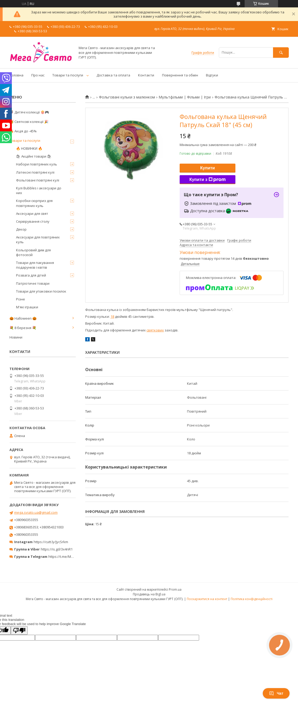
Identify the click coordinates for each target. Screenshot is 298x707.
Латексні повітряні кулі (35, 172)
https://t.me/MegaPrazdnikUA (72, 556)
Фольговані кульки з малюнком (127, 97)
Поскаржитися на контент (207, 599)
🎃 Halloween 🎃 (23, 318)
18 (112, 316)
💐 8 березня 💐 (22, 327)
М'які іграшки (27, 307)
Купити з (207, 179)
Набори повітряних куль (36, 164)
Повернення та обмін (180, 75)
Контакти (146, 75)
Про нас (37, 75)
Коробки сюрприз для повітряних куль (34, 203)
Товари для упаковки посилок (41, 291)
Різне (20, 299)
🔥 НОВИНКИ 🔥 (29, 148)
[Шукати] (281, 52)
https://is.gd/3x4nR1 (57, 549)
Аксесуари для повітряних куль (38, 239)
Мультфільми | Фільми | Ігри (185, 97)
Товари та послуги (67, 75)
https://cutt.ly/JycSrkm (51, 541)
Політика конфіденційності (251, 599)
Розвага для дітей (31, 275)
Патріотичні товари (32, 283)
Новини (15, 337)
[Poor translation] (19, 630)
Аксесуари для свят (32, 213)
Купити (207, 168)
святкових (155, 330)
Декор (21, 229)
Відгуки (212, 75)
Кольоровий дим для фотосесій (33, 252)
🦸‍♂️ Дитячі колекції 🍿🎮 (29, 112)
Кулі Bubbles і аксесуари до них (38, 190)
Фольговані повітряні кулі (37, 180)
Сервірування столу (32, 221)
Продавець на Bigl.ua (149, 594)
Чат (276, 693)
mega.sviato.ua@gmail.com (36, 512)
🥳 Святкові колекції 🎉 (28, 121)
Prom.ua (175, 589)
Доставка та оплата (113, 75)
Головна (16, 75)
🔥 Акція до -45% (23, 131)
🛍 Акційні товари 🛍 (34, 156)
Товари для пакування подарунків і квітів (35, 265)
